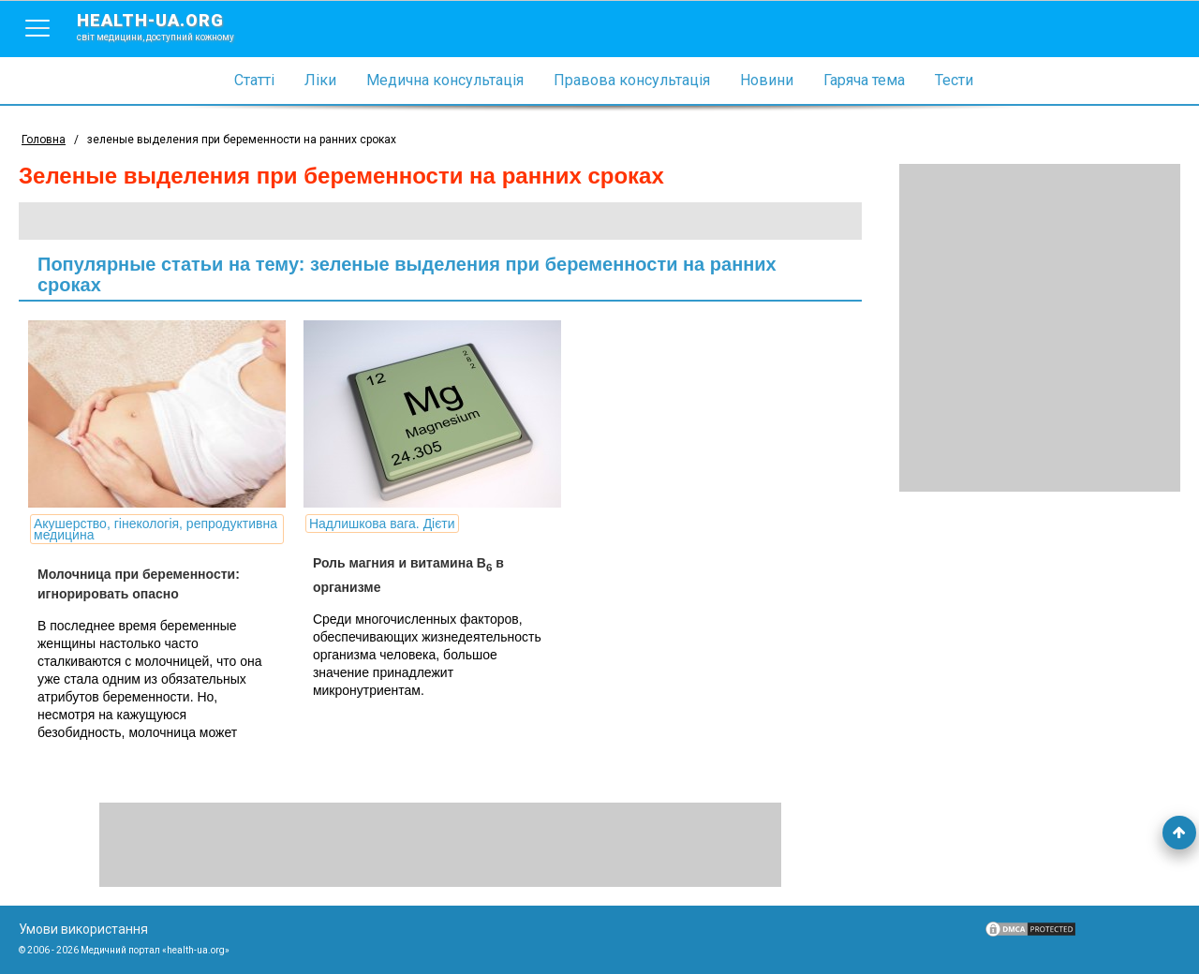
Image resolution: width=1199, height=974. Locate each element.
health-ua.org (170, 26)
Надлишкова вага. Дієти (382, 523)
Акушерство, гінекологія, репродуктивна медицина (155, 529)
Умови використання (83, 929)
